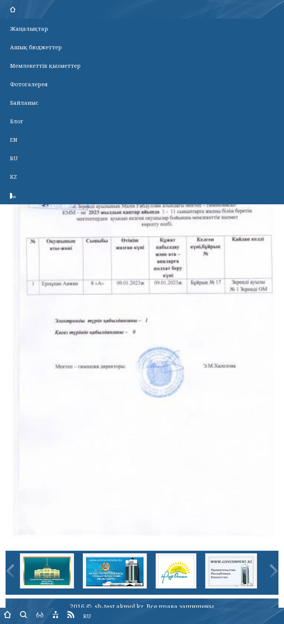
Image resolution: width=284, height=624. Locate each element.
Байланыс (24, 102)
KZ (13, 176)
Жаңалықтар (29, 28)
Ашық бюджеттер (36, 47)
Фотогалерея (29, 84)
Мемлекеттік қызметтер (45, 65)
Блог (16, 121)
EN (13, 139)
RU (14, 158)
